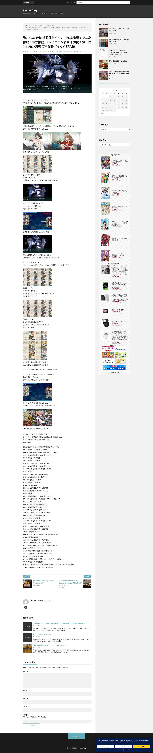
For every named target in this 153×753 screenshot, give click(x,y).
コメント (25, 671)
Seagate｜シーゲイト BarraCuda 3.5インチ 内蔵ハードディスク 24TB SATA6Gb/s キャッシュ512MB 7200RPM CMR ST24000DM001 (120, 285)
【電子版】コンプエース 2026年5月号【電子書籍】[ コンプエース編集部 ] (120, 161)
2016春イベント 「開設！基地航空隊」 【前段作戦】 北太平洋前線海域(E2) (59, 623)
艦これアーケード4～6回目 (42, 634)
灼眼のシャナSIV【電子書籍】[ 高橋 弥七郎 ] (120, 238)
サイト (25, 706)
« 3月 (102, 113)
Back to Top (76, 736)
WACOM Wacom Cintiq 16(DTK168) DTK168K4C (118, 310)
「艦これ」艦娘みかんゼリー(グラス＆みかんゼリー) (51, 645)
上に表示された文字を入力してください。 (36, 717)
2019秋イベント (54, 51)
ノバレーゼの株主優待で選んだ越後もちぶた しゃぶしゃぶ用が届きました (119, 73)
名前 (25, 690)
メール (26, 698)
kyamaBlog (30, 10)
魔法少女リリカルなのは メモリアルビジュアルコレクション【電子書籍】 (120, 191)
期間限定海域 (62, 51)
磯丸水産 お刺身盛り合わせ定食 (118, 61)
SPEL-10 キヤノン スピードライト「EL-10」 (120, 322)
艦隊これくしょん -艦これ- (40, 51)
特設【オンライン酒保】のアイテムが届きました (83, 2)
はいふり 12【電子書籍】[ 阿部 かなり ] (120, 207)
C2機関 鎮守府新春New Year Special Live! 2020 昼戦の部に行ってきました (70, 583)
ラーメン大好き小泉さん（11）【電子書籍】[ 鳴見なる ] (120, 254)
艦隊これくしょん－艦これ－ (74, 51)
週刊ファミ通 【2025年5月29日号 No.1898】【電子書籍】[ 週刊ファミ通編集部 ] (120, 176)
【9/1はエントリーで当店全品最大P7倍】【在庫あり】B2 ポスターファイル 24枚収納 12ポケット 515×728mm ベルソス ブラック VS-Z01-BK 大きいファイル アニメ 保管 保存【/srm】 (120, 297)
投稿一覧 (47, 600)
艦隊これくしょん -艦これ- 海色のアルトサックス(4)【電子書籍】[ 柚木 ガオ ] (120, 223)
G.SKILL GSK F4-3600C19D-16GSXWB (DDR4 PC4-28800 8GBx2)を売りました (118, 52)
